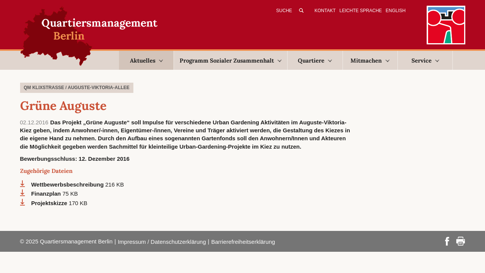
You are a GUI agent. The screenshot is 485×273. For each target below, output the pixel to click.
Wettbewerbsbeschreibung (68, 184)
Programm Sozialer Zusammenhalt (231, 60)
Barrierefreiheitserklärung (243, 241)
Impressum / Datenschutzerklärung (162, 241)
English (396, 10)
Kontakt (325, 10)
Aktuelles (146, 60)
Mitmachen (370, 60)
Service (425, 60)
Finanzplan (47, 193)
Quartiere (315, 60)
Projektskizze (50, 203)
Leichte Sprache (361, 10)
